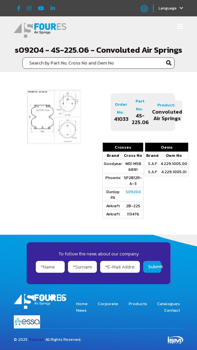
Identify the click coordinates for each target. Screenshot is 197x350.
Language (171, 8)
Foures (36, 339)
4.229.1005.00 (174, 164)
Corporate (108, 304)
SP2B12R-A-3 (133, 181)
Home (82, 304)
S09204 (133, 192)
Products (138, 304)
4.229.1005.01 (173, 172)
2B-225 (133, 206)
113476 (133, 214)
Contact (172, 310)
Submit (154, 266)
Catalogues (168, 304)
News (81, 310)
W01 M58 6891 (133, 167)
